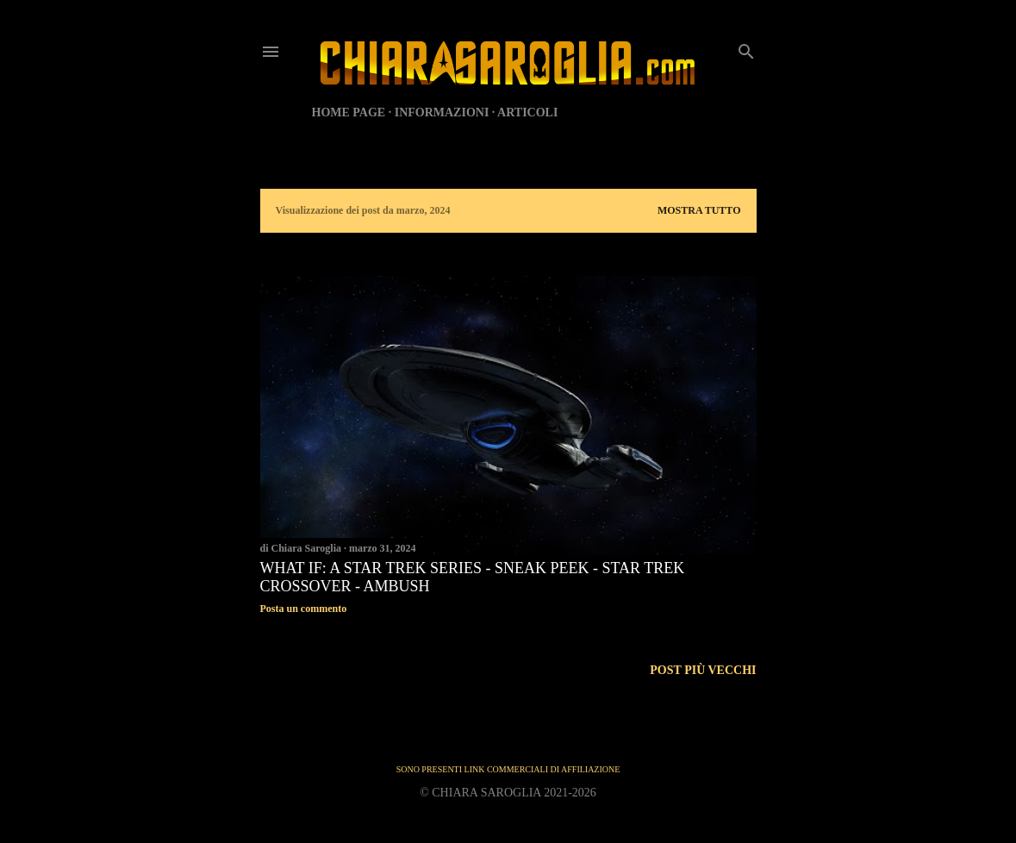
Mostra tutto (699, 210)
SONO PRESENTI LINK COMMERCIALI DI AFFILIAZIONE (508, 769)
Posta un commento (303, 609)
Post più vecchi (703, 670)
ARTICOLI (527, 112)
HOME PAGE (349, 112)
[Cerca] (746, 48)
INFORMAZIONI (442, 112)
